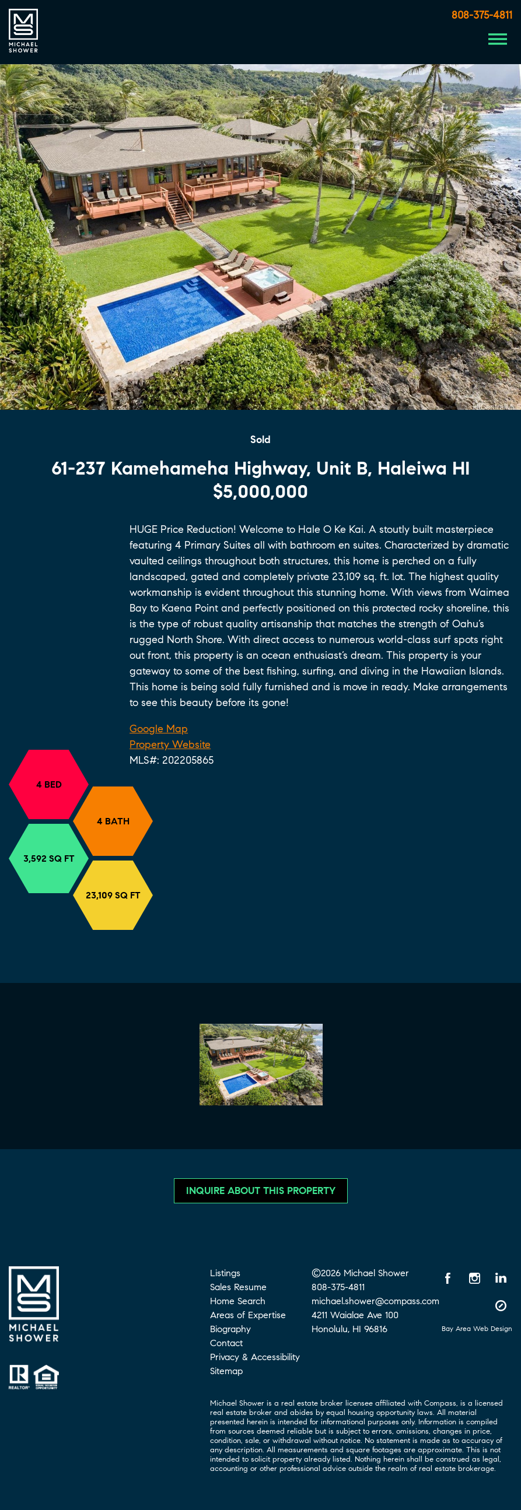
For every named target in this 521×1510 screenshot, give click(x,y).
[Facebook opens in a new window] (448, 1278)
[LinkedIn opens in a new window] (500, 1278)
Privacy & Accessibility (255, 1356)
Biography (230, 1329)
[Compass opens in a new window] (500, 1305)
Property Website (170, 744)
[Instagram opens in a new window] (474, 1278)
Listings (225, 1273)
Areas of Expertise (248, 1315)
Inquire (260, 1191)
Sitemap (226, 1370)
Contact (226, 1343)
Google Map (159, 728)
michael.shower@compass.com (375, 1301)
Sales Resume (238, 1287)
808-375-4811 (482, 15)
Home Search (237, 1301)
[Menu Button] (497, 39)
